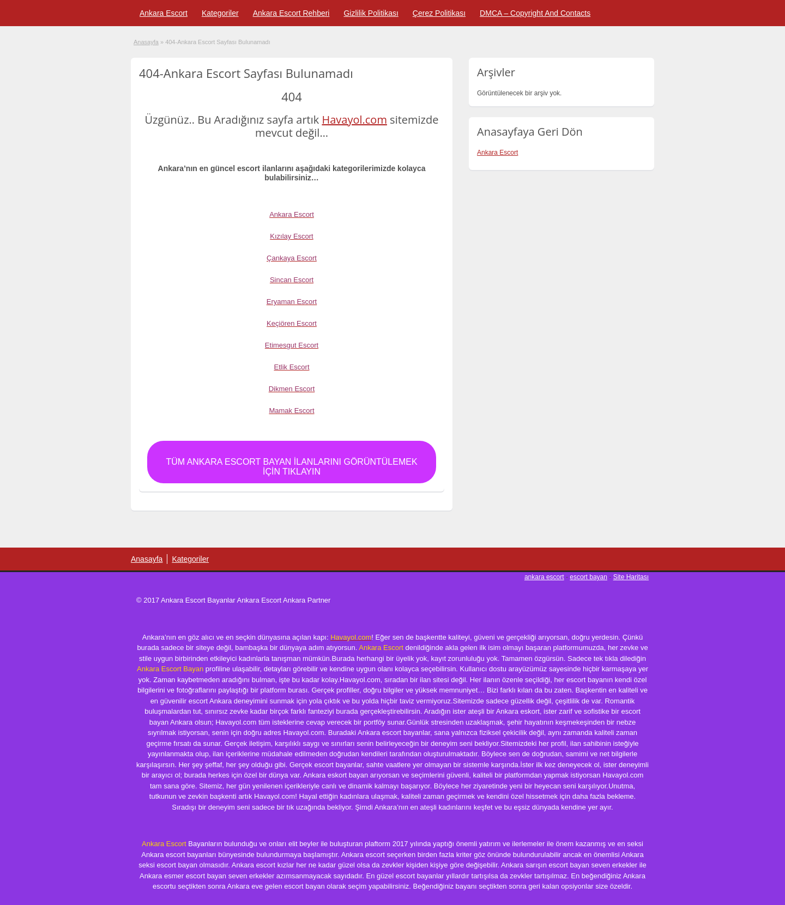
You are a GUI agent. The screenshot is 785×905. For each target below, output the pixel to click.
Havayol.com (354, 119)
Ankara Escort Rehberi (291, 13)
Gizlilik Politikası (370, 13)
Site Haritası (631, 577)
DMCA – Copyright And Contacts (535, 13)
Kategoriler (220, 13)
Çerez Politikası (439, 13)
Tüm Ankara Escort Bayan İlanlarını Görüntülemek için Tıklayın (291, 466)
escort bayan (588, 577)
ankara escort (544, 577)
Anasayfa (146, 42)
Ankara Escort (164, 13)
